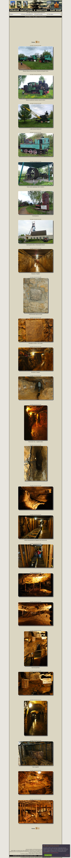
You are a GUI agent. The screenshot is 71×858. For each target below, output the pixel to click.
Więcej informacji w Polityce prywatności (50, 852)
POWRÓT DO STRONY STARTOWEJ (25, 855)
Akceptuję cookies (48, 855)
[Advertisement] (35, 28)
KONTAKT (40, 855)
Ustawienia (67, 854)
